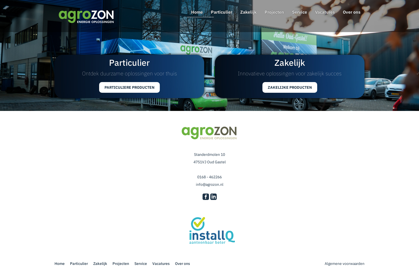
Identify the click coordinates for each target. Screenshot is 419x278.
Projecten (274, 12)
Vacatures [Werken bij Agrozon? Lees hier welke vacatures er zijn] (325, 12)
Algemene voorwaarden (344, 263)
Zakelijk (248, 12)
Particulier (221, 12)
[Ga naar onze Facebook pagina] (206, 197)
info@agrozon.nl (209, 184)
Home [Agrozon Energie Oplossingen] (197, 12)
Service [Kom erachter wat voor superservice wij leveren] (299, 12)
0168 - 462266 (209, 177)
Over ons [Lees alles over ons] (351, 12)
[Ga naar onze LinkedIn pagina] (213, 197)
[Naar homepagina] (87, 17)
